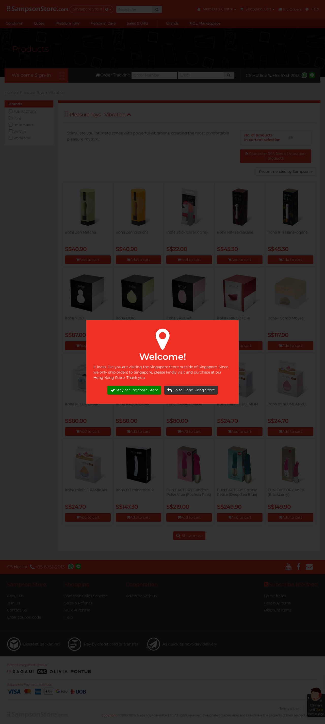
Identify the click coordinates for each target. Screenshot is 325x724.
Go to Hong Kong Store (191, 390)
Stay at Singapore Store (134, 390)
